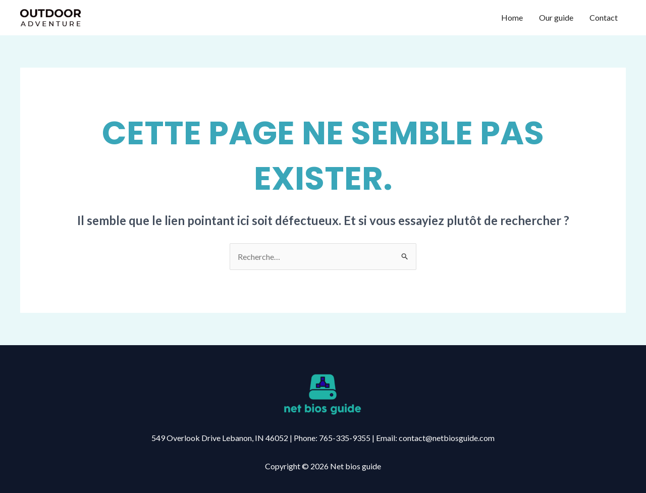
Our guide (556, 17)
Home (512, 17)
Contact (603, 17)
